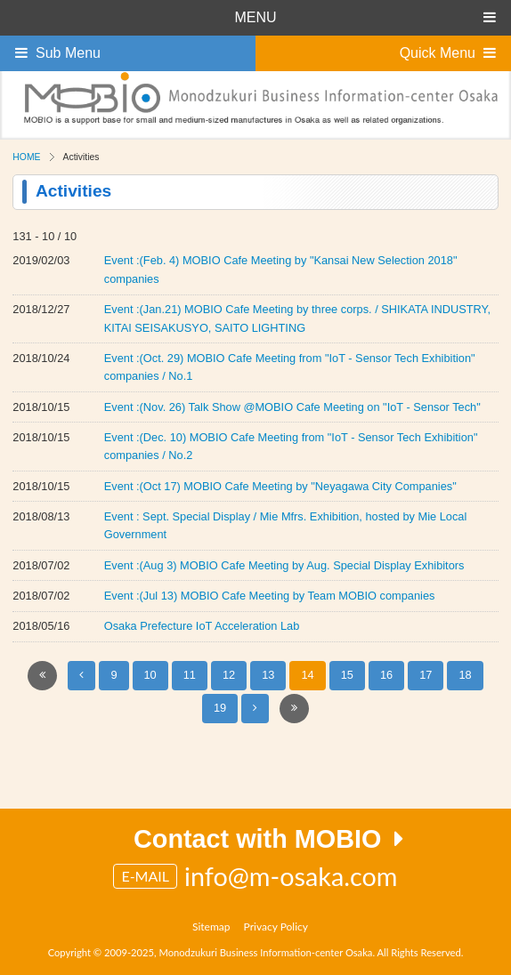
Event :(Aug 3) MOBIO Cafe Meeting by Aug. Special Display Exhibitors (284, 565)
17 (425, 674)
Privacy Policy (276, 926)
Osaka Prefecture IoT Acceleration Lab (202, 626)
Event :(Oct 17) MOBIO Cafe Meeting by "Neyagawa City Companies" (280, 486)
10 (150, 674)
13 (268, 674)
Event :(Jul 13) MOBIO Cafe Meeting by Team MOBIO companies (269, 595)
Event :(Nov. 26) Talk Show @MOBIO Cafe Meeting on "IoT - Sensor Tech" (292, 407)
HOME (26, 157)
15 (347, 674)
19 (220, 707)
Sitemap (211, 926)
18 (464, 674)
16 (386, 674)
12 (229, 674)
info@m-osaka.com (291, 876)
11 (189, 674)
